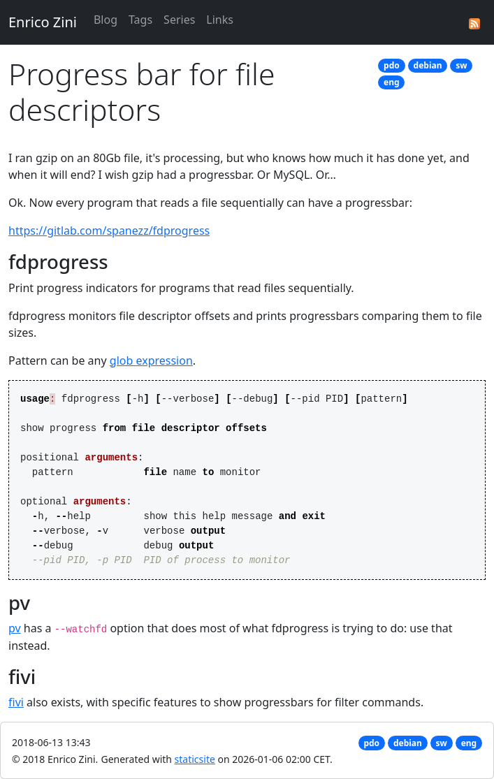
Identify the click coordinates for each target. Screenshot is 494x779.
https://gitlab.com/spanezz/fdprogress (109, 230)
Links (219, 19)
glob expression (151, 360)
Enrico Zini (42, 22)
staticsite (195, 759)
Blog (105, 19)
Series (179, 19)
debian (428, 65)
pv (14, 628)
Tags (140, 19)
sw (461, 65)
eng (392, 82)
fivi (16, 702)
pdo (392, 65)
